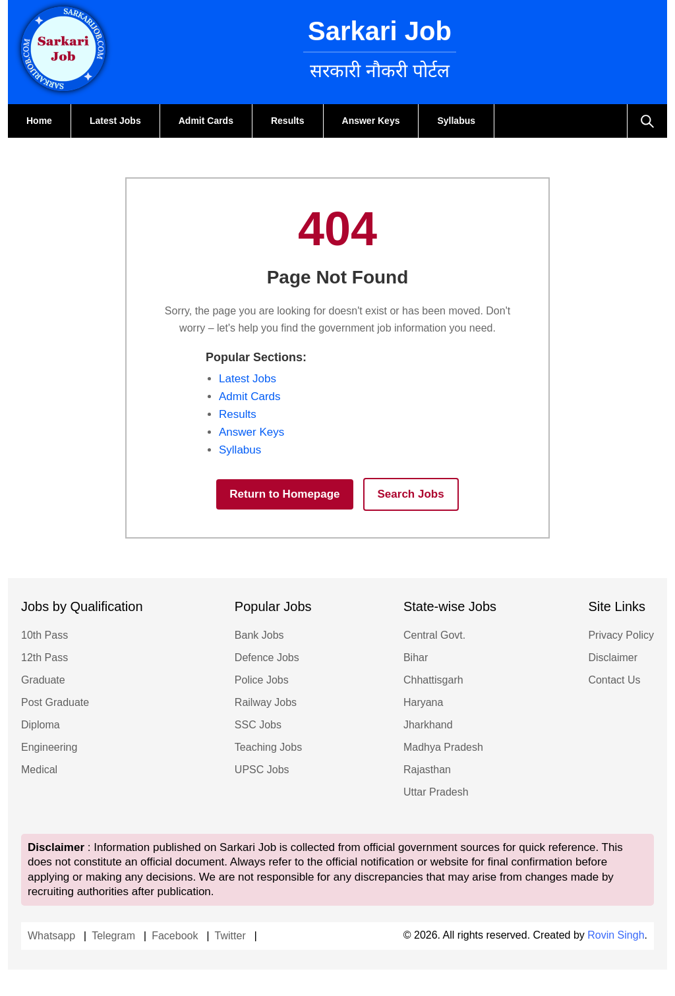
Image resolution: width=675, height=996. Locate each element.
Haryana (423, 702)
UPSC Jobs (262, 769)
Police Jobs (262, 680)
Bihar (415, 657)
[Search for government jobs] (647, 121)
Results (288, 120)
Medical (39, 769)
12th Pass (44, 657)
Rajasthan (427, 769)
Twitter (230, 935)
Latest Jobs (115, 120)
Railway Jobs (266, 702)
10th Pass (44, 635)
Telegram (113, 935)
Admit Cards (206, 120)
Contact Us (614, 680)
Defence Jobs (267, 657)
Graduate (43, 680)
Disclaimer (612, 657)
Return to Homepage (284, 494)
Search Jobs (411, 494)
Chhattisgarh (433, 680)
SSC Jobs (258, 724)
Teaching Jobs (268, 747)
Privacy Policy (621, 635)
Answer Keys (371, 120)
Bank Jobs (259, 635)
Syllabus (456, 120)
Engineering (49, 747)
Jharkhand (428, 724)
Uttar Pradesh (436, 792)
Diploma (40, 724)
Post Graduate (55, 702)
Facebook (175, 935)
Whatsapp (51, 935)
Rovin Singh (615, 935)
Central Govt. (434, 635)
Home (39, 120)
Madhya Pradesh (443, 747)
